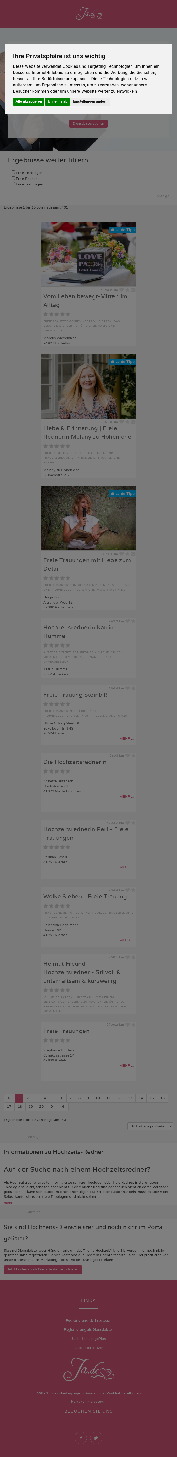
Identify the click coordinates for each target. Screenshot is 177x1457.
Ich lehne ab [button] (57, 101)
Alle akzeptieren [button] (29, 101)
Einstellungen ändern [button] (90, 101)
